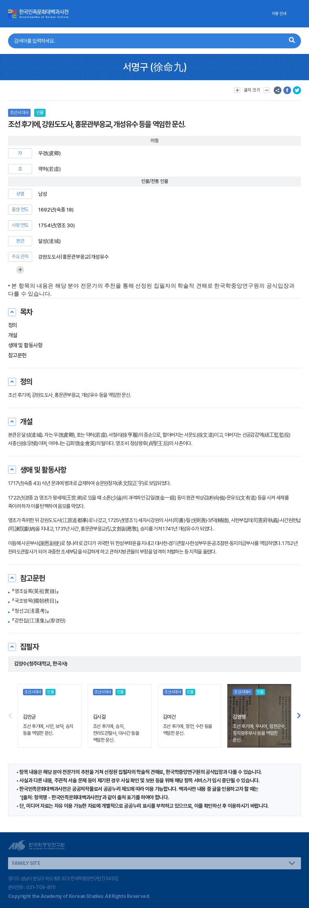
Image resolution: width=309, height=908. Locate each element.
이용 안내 (279, 13)
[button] (299, 716)
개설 (12, 335)
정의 (12, 325)
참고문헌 (17, 355)
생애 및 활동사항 (25, 345)
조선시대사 (19, 112)
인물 (39, 112)
